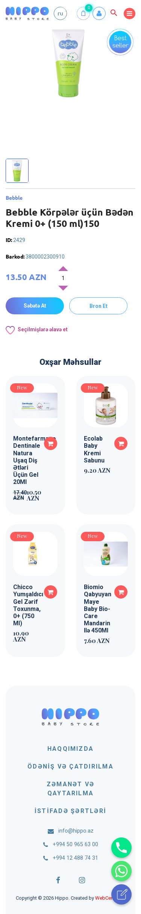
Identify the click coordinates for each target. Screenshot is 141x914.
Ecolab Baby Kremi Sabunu (94, 449)
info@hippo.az (76, 831)
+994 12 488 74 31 (75, 858)
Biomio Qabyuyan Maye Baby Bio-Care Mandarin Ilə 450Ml (97, 608)
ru (60, 13)
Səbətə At (35, 306)
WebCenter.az (110, 898)
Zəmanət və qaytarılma (70, 789)
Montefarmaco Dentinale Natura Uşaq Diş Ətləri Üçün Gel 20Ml (34, 460)
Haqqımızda (70, 748)
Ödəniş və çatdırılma (70, 766)
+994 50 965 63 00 (75, 844)
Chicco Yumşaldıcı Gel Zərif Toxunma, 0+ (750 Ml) (28, 605)
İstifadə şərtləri (70, 810)
